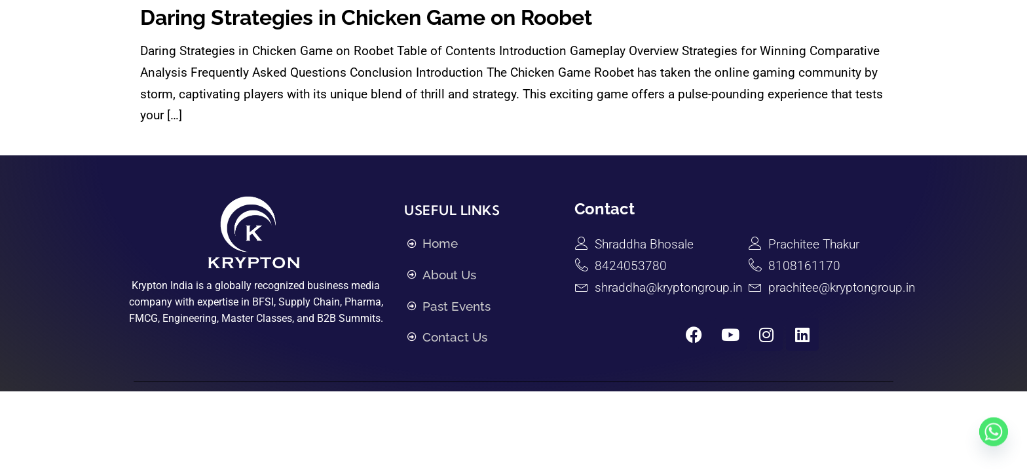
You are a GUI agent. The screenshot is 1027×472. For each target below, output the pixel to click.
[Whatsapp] (993, 441)
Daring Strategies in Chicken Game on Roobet (366, 17)
